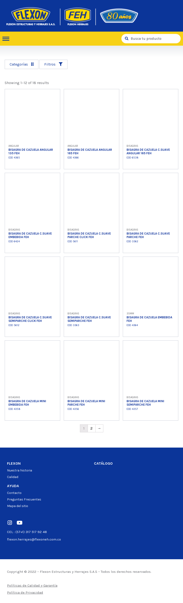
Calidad (12, 477)
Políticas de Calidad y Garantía (32, 585)
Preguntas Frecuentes (24, 499)
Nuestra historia (19, 470)
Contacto (14, 493)
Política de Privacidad (25, 592)
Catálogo (103, 463)
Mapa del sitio (17, 506)
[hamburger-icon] (7, 39)
